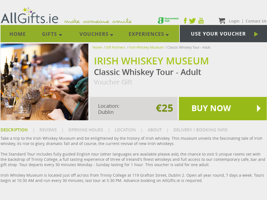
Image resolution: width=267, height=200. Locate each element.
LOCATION (125, 130)
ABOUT (155, 130)
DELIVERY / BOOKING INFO (200, 130)
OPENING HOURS (85, 130)
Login (234, 21)
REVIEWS (48, 130)
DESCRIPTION (14, 130)
